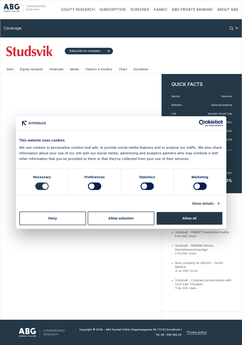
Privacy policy (197, 332)
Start (10, 69)
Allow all (189, 218)
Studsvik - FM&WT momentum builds (202, 232)
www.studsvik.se (221, 105)
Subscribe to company (89, 51)
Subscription (113, 9)
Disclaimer (141, 69)
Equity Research (78, 9)
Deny (52, 218)
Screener (139, 9)
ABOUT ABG (227, 9)
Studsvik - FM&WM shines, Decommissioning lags (194, 248)
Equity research (31, 69)
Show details (203, 203)
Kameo (160, 9)
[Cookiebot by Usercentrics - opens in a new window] (202, 123)
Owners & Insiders (98, 69)
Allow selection (121, 218)
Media (74, 69)
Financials (57, 69)
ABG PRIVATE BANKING (192, 9)
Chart (123, 69)
